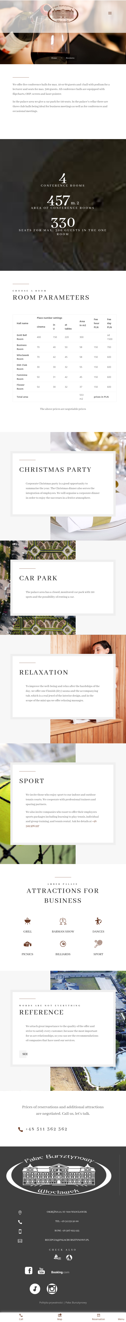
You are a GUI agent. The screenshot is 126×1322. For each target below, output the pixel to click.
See (25, 1054)
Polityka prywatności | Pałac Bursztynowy (63, 1302)
